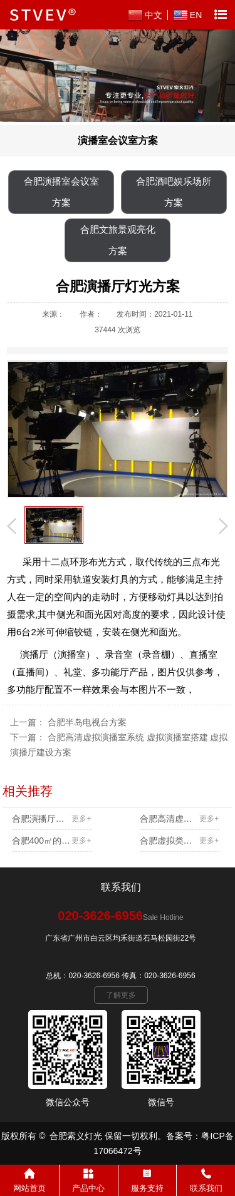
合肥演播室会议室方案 (61, 192)
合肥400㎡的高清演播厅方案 (51, 840)
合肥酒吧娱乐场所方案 (173, 192)
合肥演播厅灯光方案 (51, 818)
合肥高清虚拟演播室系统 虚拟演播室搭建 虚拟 (179, 818)
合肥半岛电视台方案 (87, 722)
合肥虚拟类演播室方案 (179, 840)
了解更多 (121, 995)
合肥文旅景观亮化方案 (117, 240)
